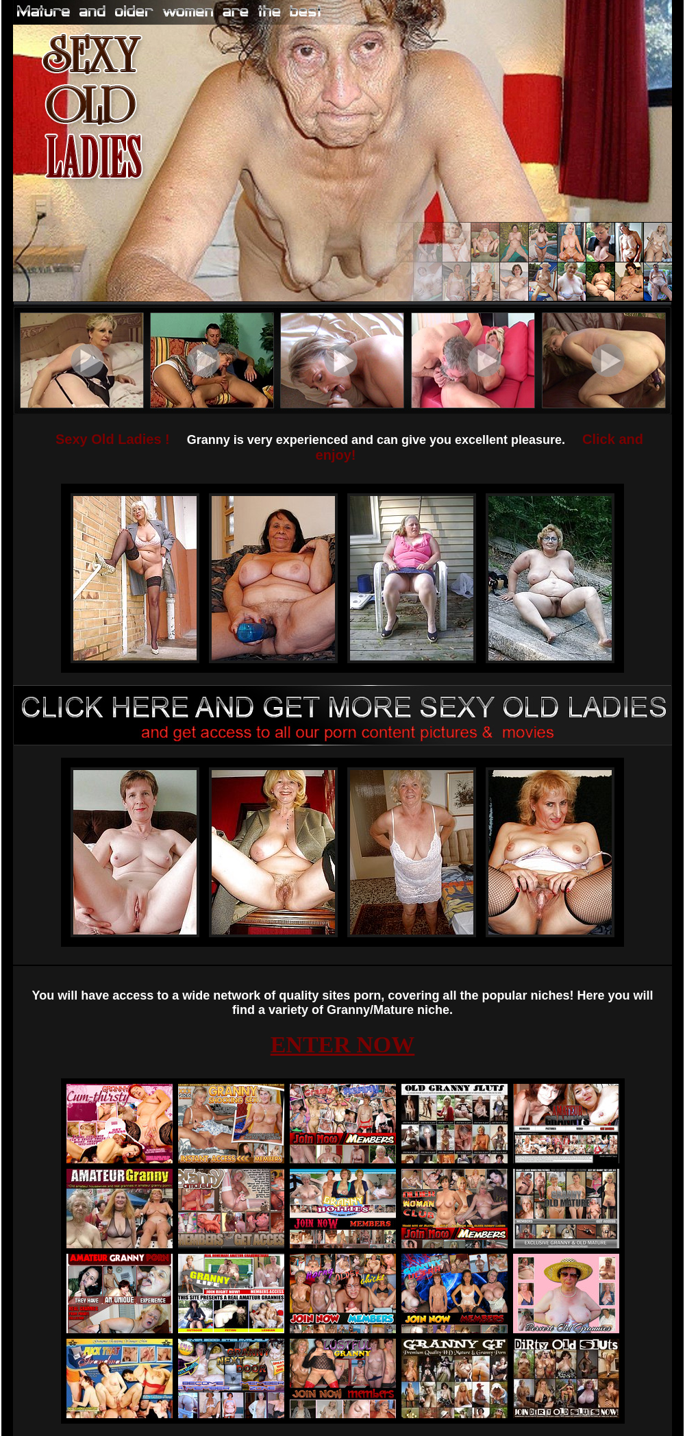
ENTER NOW (343, 1044)
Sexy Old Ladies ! (112, 439)
